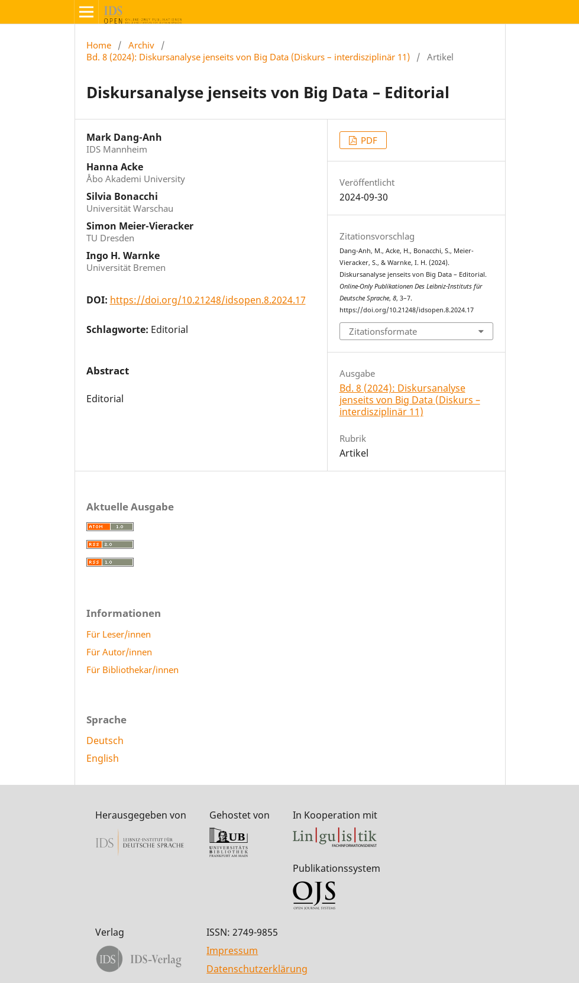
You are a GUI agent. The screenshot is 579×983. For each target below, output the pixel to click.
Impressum (232, 950)
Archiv (141, 45)
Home (98, 45)
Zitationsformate (383, 331)
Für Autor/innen (119, 652)
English (102, 758)
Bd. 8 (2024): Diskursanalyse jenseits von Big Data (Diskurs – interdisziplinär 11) (248, 57)
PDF (367, 140)
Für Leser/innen (118, 634)
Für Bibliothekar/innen (132, 669)
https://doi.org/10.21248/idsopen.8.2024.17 (208, 299)
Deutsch (105, 740)
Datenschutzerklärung (257, 968)
